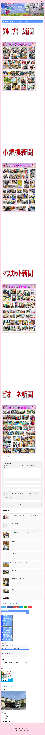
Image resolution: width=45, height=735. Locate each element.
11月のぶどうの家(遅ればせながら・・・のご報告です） (21, 562)
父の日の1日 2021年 (14, 541)
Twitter (4, 606)
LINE (26, 606)
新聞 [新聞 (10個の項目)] (28, 662)
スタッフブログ (10, 456)
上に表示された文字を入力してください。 (11, 497)
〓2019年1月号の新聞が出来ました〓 (12, 602)
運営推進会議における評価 (6, 686)
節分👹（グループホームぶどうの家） (8, 650)
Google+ (16, 606)
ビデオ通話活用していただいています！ (18, 578)
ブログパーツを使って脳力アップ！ (17, 553)
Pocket (29, 606)
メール (5, 484)
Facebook (9, 606)
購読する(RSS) (5, 610)
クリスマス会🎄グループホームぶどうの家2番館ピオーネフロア (22, 532)
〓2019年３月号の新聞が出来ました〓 (12, 603)
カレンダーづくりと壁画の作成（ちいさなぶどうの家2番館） (11, 648)
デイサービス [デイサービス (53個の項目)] (18, 662)
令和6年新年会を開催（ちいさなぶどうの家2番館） (10, 656)
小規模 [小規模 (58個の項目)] (25, 663)
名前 (5, 479)
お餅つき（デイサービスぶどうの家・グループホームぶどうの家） (23, 515)
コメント (6, 467)
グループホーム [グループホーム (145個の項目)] (8, 662)
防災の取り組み (13, 589)
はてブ (21, 606)
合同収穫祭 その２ (14, 570)
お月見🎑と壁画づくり (14, 523)
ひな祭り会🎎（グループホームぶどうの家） (9, 645)
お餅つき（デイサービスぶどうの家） (7, 653)
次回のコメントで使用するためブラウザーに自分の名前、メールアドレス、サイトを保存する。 (21, 493)
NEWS (5, 456)
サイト (5, 488)
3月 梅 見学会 (13, 597)
